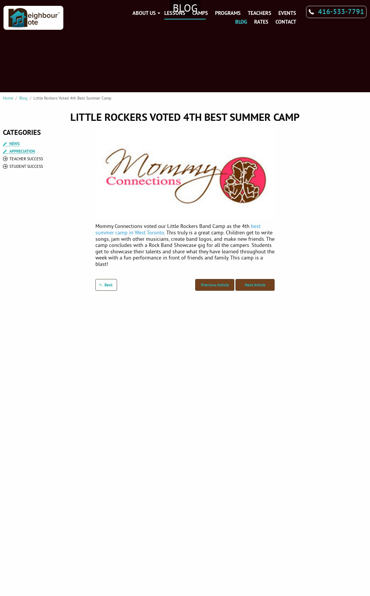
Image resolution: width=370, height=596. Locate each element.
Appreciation (22, 151)
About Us (144, 13)
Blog (241, 21)
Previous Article (215, 284)
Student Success (26, 166)
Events (287, 13)
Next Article (255, 284)
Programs (228, 13)
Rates (261, 21)
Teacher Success (26, 158)
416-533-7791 (341, 11)
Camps (200, 13)
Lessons (174, 13)
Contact (285, 21)
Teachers (259, 13)
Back (108, 284)
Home (8, 98)
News (14, 143)
